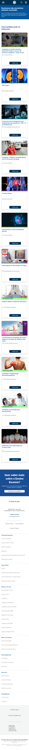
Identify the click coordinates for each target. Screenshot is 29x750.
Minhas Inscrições (6, 688)
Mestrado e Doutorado (7, 615)
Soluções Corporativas (7, 662)
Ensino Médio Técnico (7, 590)
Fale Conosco (5, 697)
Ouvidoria (3, 701)
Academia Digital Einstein (7, 631)
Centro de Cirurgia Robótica (8, 649)
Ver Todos (4, 666)
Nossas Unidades (6, 547)
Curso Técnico (5, 594)
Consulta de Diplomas (7, 684)
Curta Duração (5, 619)
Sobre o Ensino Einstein (7, 542)
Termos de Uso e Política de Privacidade (14, 739)
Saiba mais (15, 63)
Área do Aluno (5, 675)
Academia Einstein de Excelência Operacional (13, 555)
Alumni (3, 568)
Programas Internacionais (8, 581)
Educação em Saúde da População (10, 572)
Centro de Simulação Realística (9, 645)
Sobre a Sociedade (6, 538)
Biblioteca (4, 551)
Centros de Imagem (6, 640)
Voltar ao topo (15, 501)
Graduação (4, 598)
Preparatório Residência (7, 602)
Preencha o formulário (14, 491)
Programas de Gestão (7, 623)
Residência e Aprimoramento (8, 606)
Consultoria (4, 658)
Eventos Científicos (6, 627)
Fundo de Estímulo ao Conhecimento (11, 576)
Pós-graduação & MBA (7, 611)
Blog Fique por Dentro (7, 559)
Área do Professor (6, 680)
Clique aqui (12, 725)
